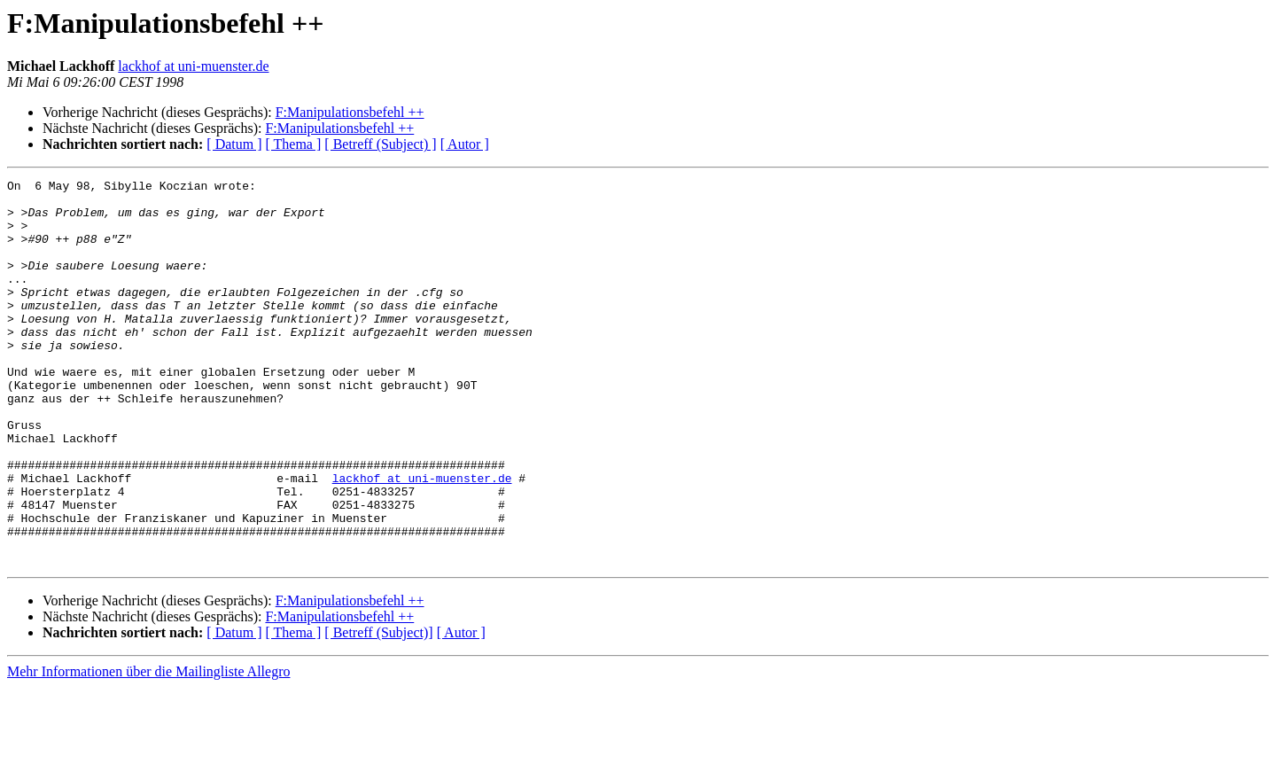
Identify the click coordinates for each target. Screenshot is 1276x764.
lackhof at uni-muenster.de (193, 66)
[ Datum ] (233, 144)
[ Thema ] (294, 144)
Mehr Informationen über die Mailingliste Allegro (148, 748)
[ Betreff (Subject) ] (380, 144)
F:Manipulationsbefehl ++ (350, 112)
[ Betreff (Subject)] (378, 709)
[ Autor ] (464, 144)
